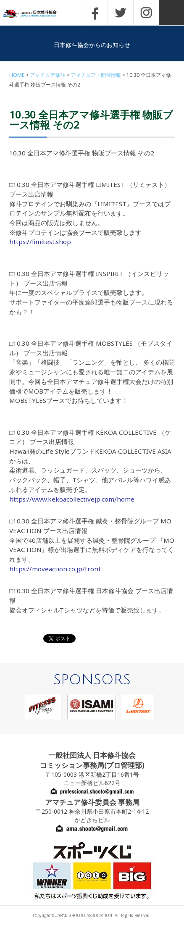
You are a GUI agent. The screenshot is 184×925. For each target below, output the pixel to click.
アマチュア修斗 (47, 75)
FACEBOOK (95, 12)
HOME (16, 75)
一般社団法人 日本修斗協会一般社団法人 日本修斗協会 (35, 14)
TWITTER (120, 12)
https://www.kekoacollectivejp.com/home (71, 499)
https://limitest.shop (40, 241)
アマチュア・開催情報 (96, 75)
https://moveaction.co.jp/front (55, 569)
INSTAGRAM (146, 12)
